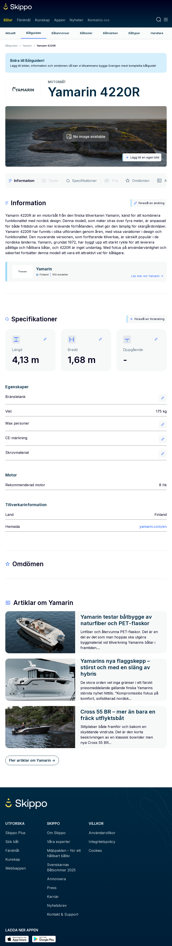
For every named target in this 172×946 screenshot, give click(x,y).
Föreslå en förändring (147, 319)
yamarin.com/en (153, 526)
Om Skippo (56, 833)
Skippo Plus (15, 833)
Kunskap (42, 20)
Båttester (86, 33)
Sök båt (11, 841)
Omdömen (137, 180)
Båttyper (134, 33)
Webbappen (15, 868)
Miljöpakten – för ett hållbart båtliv (64, 853)
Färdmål (23, 20)
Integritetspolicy (102, 841)
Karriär (53, 896)
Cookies (95, 850)
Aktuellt (10, 33)
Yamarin (27, 45)
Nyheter (76, 20)
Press (52, 888)
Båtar (8, 20)
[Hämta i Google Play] (43, 939)
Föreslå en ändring (149, 203)
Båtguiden (33, 33)
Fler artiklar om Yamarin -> (32, 760)
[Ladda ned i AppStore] (17, 939)
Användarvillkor (102, 833)
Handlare (157, 33)
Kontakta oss (98, 20)
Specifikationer (81, 180)
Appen (59, 20)
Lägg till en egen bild (142, 157)
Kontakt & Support (62, 914)
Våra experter (58, 841)
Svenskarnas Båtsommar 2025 (61, 867)
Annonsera (56, 879)
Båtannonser (60, 33)
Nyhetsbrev (57, 905)
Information (21, 180)
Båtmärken (110, 33)
